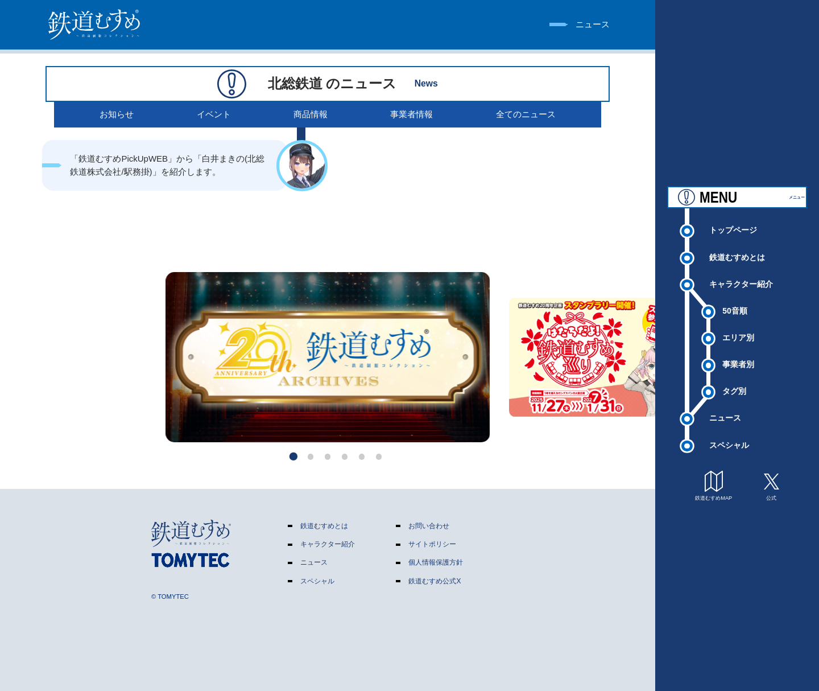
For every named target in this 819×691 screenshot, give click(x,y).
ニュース (725, 417)
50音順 (734, 310)
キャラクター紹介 (741, 283)
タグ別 (734, 390)
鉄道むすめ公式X (434, 581)
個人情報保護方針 (435, 562)
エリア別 (738, 337)
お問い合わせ (428, 526)
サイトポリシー (432, 544)
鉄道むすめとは (737, 256)
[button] (293, 457)
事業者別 (738, 363)
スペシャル (729, 444)
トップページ (733, 229)
